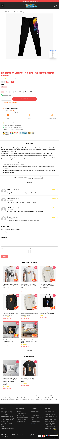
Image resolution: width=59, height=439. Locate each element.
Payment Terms (35, 415)
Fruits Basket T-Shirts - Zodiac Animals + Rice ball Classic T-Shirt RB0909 (29, 286)
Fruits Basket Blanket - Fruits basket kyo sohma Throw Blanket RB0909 (29, 341)
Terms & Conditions (21, 413)
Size (2, 89)
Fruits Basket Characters (12, 12)
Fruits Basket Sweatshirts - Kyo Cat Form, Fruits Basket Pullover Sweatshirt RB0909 (10, 313)
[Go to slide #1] (25, 63)
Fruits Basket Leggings (47, 153)
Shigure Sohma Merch (27, 12)
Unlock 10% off (56, 432)
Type (2, 84)
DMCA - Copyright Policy (22, 417)
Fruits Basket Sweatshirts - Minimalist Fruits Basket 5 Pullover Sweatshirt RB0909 (29, 313)
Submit (4, 256)
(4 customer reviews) (13, 79)
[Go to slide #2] (33, 63)
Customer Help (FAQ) (36, 421)
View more (29, 350)
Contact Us (33, 419)
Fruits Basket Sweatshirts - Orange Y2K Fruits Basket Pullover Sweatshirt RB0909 (48, 286)
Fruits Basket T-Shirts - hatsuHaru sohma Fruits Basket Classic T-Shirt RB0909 (11, 286)
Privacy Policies (20, 415)
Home (2, 12)
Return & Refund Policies (37, 417)
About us (19, 411)
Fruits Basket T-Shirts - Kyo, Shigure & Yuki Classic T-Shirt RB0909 (28, 380)
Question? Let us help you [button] (52, 437)
